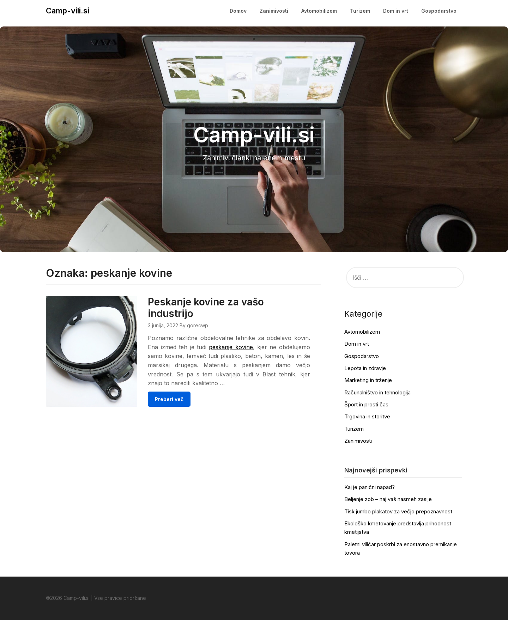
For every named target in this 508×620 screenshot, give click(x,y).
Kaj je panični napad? (369, 487)
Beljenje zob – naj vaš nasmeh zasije (388, 499)
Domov (238, 11)
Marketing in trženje (368, 380)
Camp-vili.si (67, 10)
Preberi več (188, 408)
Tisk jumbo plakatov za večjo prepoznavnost (398, 511)
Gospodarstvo (438, 11)
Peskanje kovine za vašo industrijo (225, 308)
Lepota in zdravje (365, 368)
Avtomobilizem (319, 11)
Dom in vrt (395, 11)
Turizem (360, 11)
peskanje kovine (265, 347)
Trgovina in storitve (367, 416)
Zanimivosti (274, 11)
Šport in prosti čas (366, 404)
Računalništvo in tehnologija (377, 392)
